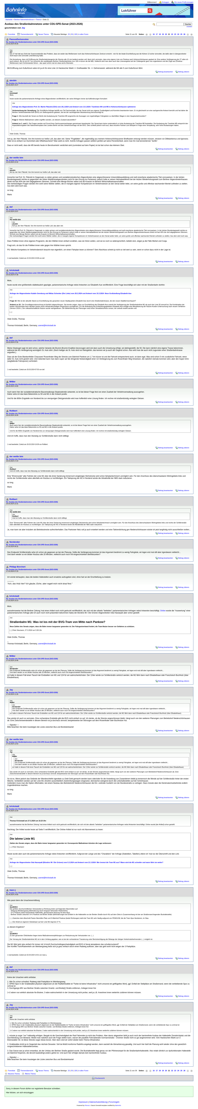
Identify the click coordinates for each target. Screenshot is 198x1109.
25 (69, 34)
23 (175, 34)
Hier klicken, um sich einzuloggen (20, 1092)
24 (178, 34)
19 (163, 34)
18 (160, 34)
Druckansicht (100, 1078)
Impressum (83, 1102)
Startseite (8, 19)
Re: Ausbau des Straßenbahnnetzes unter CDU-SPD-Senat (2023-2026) (32, 42)
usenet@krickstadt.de (47, 325)
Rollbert (13, 411)
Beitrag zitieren (183, 72)
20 (166, 34)
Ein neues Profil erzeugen (183, 2)
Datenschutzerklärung (98, 1102)
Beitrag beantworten (165, 72)
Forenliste (11, 34)
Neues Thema (43, 34)
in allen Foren (83, 34)
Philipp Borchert (17, 567)
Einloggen (165, 2)
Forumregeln (114, 1102)
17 (157, 34)
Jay (23, 28)
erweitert (189, 26)
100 (75, 34)
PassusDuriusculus (19, 39)
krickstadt (14, 270)
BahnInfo (118, 1105)
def (11, 207)
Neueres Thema (14, 1074)
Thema (38, 19)
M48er (12, 381)
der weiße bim (16, 157)
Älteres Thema (30, 1074)
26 (184, 34)
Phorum (87, 1105)
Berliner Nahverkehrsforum (24, 19)
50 (72, 34)
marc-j (12, 890)
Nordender (14, 542)
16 (154, 34)
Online (163, 611)
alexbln (13, 80)
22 (172, 34)
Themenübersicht (26, 34)
